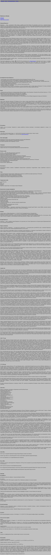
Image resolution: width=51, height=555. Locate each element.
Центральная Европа (11, 1)
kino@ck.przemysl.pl (25, 134)
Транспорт (2, 17)
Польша (17, 1)
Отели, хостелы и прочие (4, 19)
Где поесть (2, 18)
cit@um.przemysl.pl (33, 61)
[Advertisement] (25, 9)
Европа (6, 1)
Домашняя (2, 1)
